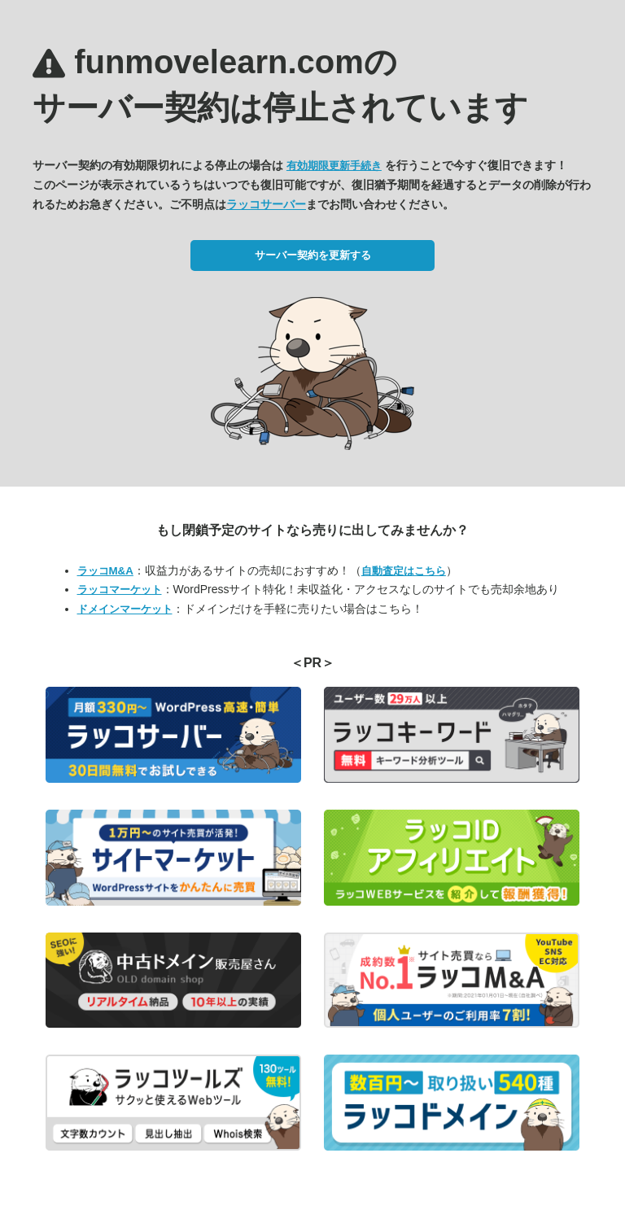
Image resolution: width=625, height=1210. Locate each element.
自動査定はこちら (403, 571)
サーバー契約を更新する (313, 255)
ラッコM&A (105, 571)
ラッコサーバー (266, 204)
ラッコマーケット (119, 589)
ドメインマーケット (125, 609)
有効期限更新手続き (334, 165)
